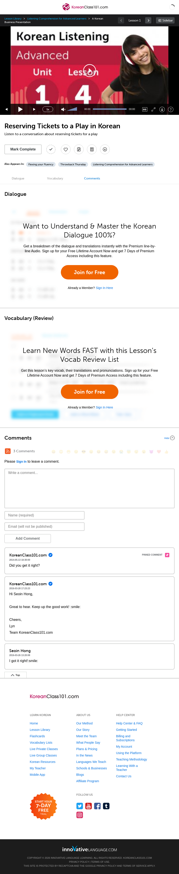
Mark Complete (23, 149)
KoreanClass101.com (137, 858)
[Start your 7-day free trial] (43, 806)
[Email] (44, 526)
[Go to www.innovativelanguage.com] (89, 848)
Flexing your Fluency (40, 164)
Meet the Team (86, 736)
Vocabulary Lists (41, 742)
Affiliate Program (87, 781)
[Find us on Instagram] (79, 814)
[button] (172, 7)
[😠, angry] (91, 451)
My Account (124, 746)
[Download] (162, 109)
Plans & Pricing (86, 749)
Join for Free (89, 272)
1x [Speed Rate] (47, 109)
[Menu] (7, 7)
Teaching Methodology (131, 759)
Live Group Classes (43, 755)
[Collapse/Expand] (89, 437)
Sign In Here (104, 288)
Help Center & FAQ (129, 723)
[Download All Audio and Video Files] (105, 149)
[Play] (20, 109)
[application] (89, 70)
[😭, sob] (121, 451)
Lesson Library (12, 18)
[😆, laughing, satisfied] (98, 451)
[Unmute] (63, 109)
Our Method (84, 723)
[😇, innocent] (129, 451)
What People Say (88, 742)
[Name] (44, 515)
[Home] (86, 10)
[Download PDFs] (92, 149)
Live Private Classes (44, 749)
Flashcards (37, 736)
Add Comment (27, 538)
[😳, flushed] (61, 451)
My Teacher (38, 768)
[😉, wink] (113, 451)
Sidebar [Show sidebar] (167, 20)
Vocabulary (55, 178)
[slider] (72, 109)
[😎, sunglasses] (83, 451)
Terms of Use (100, 862)
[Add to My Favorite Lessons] (66, 149)
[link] (148, 20)
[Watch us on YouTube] (88, 806)
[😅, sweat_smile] (106, 451)
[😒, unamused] (76, 451)
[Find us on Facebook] (97, 806)
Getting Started (126, 730)
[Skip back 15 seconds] (6, 109)
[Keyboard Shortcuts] (170, 109)
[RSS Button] (7, 451)
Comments (92, 178)
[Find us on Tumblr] (106, 806)
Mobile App (37, 774)
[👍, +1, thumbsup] (166, 451)
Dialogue (18, 178)
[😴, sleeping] (136, 451)
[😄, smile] (53, 451)
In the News (84, 755)
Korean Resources (43, 762)
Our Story (83, 730)
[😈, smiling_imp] (151, 451)
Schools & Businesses (91, 768)
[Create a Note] (79, 149)
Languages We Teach (91, 762)
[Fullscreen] (153, 109)
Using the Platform (129, 753)
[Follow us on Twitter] (79, 806)
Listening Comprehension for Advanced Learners (56, 18)
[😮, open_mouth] (144, 451)
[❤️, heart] (159, 451)
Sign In (21, 461)
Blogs (80, 774)
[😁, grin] (68, 451)
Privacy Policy (79, 862)
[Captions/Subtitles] (145, 109)
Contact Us (123, 776)
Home (34, 723)
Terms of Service (135, 865)
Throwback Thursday (73, 164)
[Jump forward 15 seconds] (34, 109)
